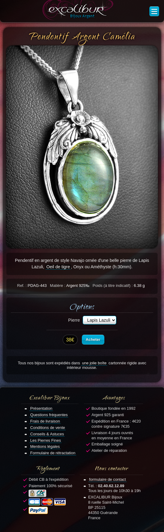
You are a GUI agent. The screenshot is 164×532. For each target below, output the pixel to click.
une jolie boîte (94, 363)
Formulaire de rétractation (52, 453)
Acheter (93, 339)
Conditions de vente (47, 427)
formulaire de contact (107, 479)
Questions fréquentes (49, 414)
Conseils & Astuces (47, 434)
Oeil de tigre (58, 266)
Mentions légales (45, 446)
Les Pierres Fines (45, 440)
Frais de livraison (45, 421)
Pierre (74, 320)
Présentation (41, 408)
